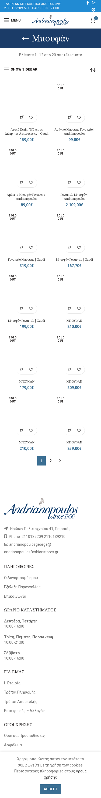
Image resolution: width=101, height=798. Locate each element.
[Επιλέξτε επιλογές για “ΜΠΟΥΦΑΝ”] (69, 308)
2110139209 (13, 8)
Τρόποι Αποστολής (20, 701)
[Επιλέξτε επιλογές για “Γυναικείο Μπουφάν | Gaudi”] (22, 247)
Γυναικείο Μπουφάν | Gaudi (26, 259)
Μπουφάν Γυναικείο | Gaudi (74, 259)
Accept (51, 789)
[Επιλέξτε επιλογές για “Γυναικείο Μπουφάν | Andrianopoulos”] (69, 182)
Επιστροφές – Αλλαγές (24, 711)
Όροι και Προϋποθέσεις (24, 735)
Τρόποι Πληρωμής (20, 692)
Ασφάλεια (13, 745)
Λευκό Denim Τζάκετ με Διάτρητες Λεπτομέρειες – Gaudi (26, 132)
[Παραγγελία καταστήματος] (93, 70)
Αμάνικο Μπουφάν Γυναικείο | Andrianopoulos (74, 132)
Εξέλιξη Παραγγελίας (22, 587)
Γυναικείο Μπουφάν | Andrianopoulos (74, 197)
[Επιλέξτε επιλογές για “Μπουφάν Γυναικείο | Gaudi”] (69, 247)
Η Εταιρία (12, 683)
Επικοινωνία (15, 596)
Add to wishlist (31, 117)
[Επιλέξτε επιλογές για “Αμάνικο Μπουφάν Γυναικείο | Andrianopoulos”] (69, 117)
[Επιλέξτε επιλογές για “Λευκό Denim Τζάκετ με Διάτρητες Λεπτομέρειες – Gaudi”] (22, 117)
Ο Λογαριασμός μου (21, 578)
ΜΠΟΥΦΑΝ (74, 321)
